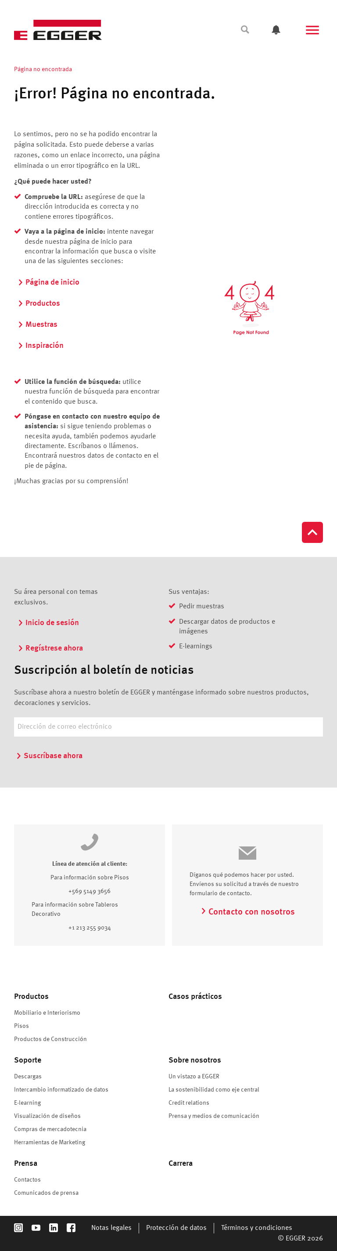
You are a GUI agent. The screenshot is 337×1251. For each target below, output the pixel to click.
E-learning (27, 1103)
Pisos (21, 1026)
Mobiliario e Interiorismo (47, 1013)
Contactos (27, 1180)
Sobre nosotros (194, 1060)
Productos (39, 303)
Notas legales (111, 1228)
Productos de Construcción (50, 1039)
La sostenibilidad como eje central (213, 1090)
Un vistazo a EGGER (193, 1077)
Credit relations (188, 1103)
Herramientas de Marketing (49, 1142)
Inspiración (41, 345)
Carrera (180, 1164)
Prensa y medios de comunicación (213, 1116)
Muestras (37, 324)
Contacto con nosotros (248, 912)
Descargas (28, 1077)
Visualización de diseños (47, 1116)
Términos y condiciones (256, 1228)
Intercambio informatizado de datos (61, 1090)
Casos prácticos (195, 997)
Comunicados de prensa (46, 1193)
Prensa (25, 1164)
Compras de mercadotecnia (50, 1129)
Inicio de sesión (48, 623)
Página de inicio (48, 282)
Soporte (27, 1060)
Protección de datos (176, 1228)
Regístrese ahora (50, 648)
